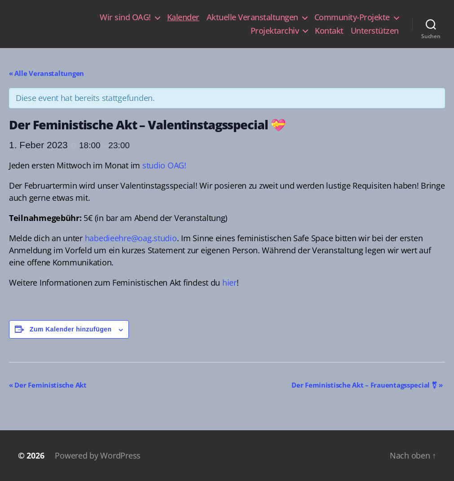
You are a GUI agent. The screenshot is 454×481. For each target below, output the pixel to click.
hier (229, 282)
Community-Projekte (352, 17)
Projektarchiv (275, 31)
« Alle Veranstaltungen (46, 73)
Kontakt (329, 31)
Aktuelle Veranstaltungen (252, 17)
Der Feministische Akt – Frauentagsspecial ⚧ (367, 384)
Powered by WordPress (98, 455)
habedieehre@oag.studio (131, 238)
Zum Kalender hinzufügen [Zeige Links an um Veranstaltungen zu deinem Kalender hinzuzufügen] (71, 329)
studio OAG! (164, 165)
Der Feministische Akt (48, 384)
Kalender (183, 17)
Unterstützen (375, 31)
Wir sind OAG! (125, 17)
